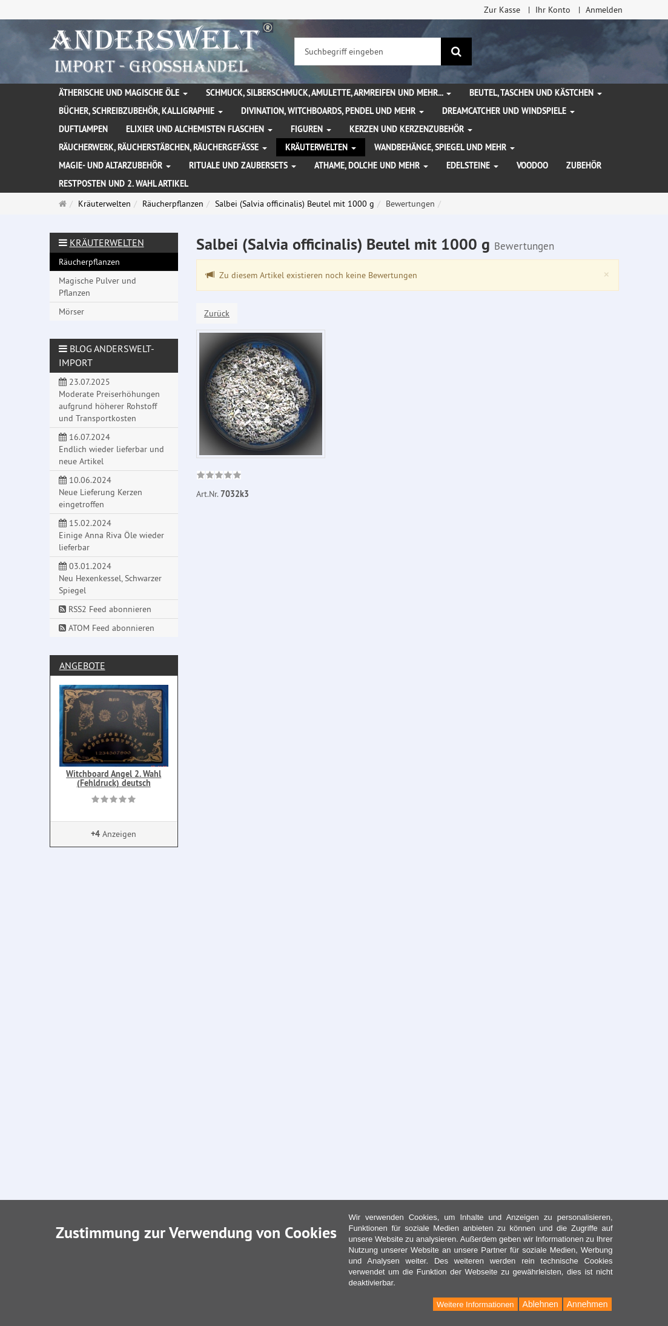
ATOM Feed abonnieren (106, 627)
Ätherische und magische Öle (123, 92)
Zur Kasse (502, 9)
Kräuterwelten (320, 147)
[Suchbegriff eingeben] (367, 51)
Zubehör (583, 165)
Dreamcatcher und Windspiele (508, 110)
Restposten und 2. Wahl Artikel (123, 183)
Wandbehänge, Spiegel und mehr (444, 147)
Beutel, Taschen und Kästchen (535, 92)
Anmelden (604, 9)
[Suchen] (456, 51)
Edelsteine (472, 165)
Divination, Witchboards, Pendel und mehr (332, 110)
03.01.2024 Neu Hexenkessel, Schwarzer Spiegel (110, 578)
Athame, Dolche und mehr (371, 165)
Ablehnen (540, 1304)
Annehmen (587, 1304)
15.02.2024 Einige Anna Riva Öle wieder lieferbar (111, 535)
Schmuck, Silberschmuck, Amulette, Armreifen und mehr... (328, 92)
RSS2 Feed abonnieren (105, 609)
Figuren (311, 129)
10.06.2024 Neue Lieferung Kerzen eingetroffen (100, 492)
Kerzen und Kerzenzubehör (410, 129)
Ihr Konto (552, 9)
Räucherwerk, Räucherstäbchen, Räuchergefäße (163, 147)
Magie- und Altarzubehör (115, 165)
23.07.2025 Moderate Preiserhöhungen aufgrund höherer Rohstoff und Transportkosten (109, 400)
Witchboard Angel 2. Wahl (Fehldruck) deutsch (113, 778)
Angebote (82, 665)
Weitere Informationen (475, 1304)
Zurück (217, 313)
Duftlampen (83, 129)
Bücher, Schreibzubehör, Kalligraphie (141, 110)
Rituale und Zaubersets (242, 165)
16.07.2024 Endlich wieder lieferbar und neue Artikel (111, 449)
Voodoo (532, 165)
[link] (219, 476)
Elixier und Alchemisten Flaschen (199, 129)
